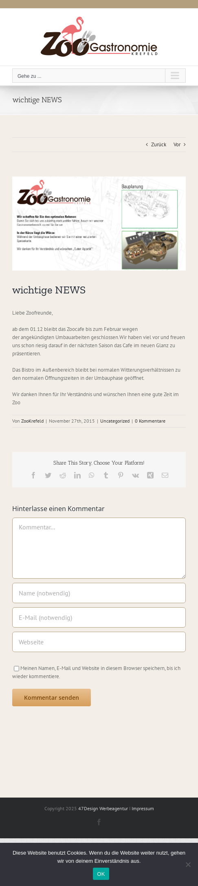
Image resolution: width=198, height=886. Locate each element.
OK (101, 874)
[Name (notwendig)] (99, 593)
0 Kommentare (150, 421)
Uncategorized (115, 421)
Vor (177, 144)
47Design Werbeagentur (103, 808)
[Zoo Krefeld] (99, 223)
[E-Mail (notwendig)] (99, 617)
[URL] (99, 642)
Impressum (143, 808)
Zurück (158, 144)
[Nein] (188, 864)
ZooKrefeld (32, 421)
